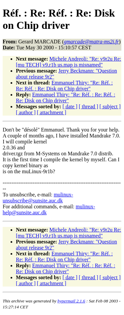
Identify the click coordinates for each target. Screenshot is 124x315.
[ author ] (26, 112)
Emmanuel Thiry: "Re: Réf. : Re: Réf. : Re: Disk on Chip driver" (64, 85)
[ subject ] (110, 106)
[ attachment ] (51, 112)
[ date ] (69, 106)
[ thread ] (88, 106)
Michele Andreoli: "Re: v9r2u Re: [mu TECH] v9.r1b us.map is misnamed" (68, 62)
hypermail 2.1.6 (71, 300)
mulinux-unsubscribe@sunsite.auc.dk (38, 197)
